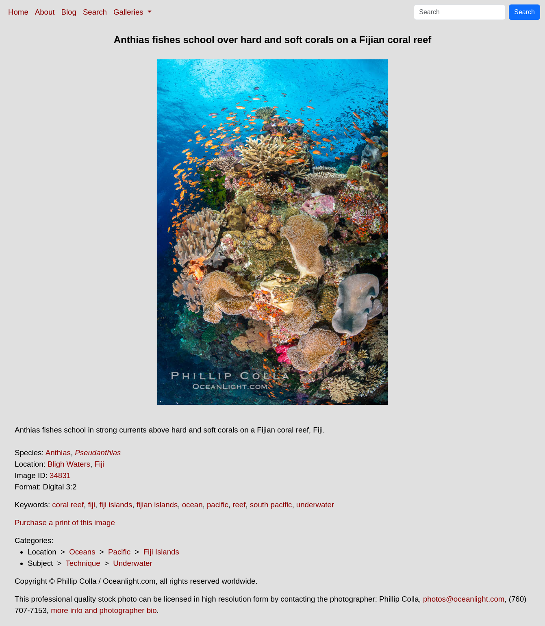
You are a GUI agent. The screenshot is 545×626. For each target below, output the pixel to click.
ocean (192, 504)
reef (238, 504)
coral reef (68, 504)
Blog (68, 12)
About (45, 12)
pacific (217, 504)
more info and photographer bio (103, 610)
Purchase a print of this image (65, 522)
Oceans (82, 552)
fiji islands (115, 504)
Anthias (58, 452)
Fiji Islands (161, 552)
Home (18, 12)
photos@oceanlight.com (463, 599)
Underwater (132, 563)
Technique (83, 563)
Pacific (119, 552)
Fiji (99, 464)
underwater (315, 504)
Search (95, 12)
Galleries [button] (129, 12)
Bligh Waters (69, 464)
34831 (60, 475)
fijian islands (157, 504)
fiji (91, 504)
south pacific (271, 504)
